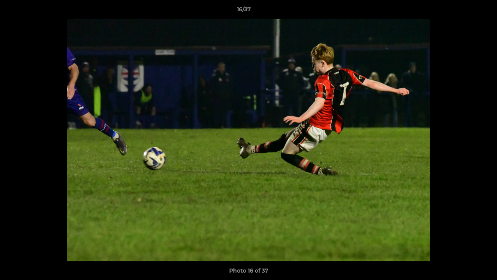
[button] (464, 11)
